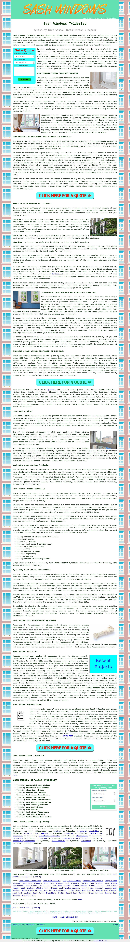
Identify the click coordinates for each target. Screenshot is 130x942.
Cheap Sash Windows (72, 881)
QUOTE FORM (68, 736)
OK (106, 941)
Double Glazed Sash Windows (81, 891)
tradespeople (53, 829)
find (20, 760)
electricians (82, 836)
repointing (86, 841)
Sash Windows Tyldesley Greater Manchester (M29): (38, 35)
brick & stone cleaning (36, 833)
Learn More (98, 941)
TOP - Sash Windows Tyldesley (26, 908)
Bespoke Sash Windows (93, 881)
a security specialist (88, 831)
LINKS (91, 18)
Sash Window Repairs (69, 888)
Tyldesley (51, 390)
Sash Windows (71, 883)
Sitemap (14, 924)
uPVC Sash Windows (61, 886)
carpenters (18, 838)
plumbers (57, 831)
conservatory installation (74, 838)
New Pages (21, 924)
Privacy (115, 924)
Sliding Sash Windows (91, 883)
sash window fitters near (93, 688)
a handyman (42, 838)
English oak (57, 274)
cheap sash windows (92, 716)
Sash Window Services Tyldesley (35, 780)
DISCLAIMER (112, 18)
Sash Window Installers (30, 881)
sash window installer (50, 149)
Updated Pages (30, 924)
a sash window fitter (89, 829)
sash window (74, 83)
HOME (84, 18)
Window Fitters (80, 886)
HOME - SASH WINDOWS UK (65, 917)
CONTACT (103, 18)
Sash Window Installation (38, 886)
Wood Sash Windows (51, 881)
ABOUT (97, 18)
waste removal (58, 841)
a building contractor (49, 836)
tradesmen (36, 843)
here (15, 775)
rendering (68, 833)
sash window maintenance (85, 714)
